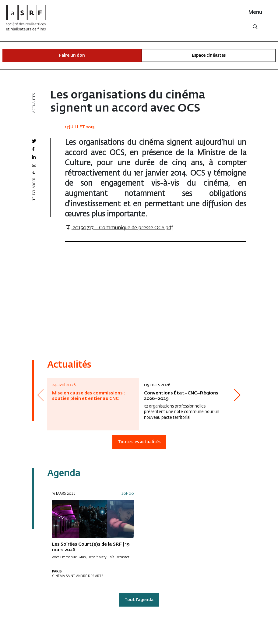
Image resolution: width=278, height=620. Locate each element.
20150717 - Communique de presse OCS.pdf (119, 228)
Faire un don (72, 56)
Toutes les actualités (139, 442)
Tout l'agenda (139, 600)
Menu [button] (255, 12)
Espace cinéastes (209, 56)
